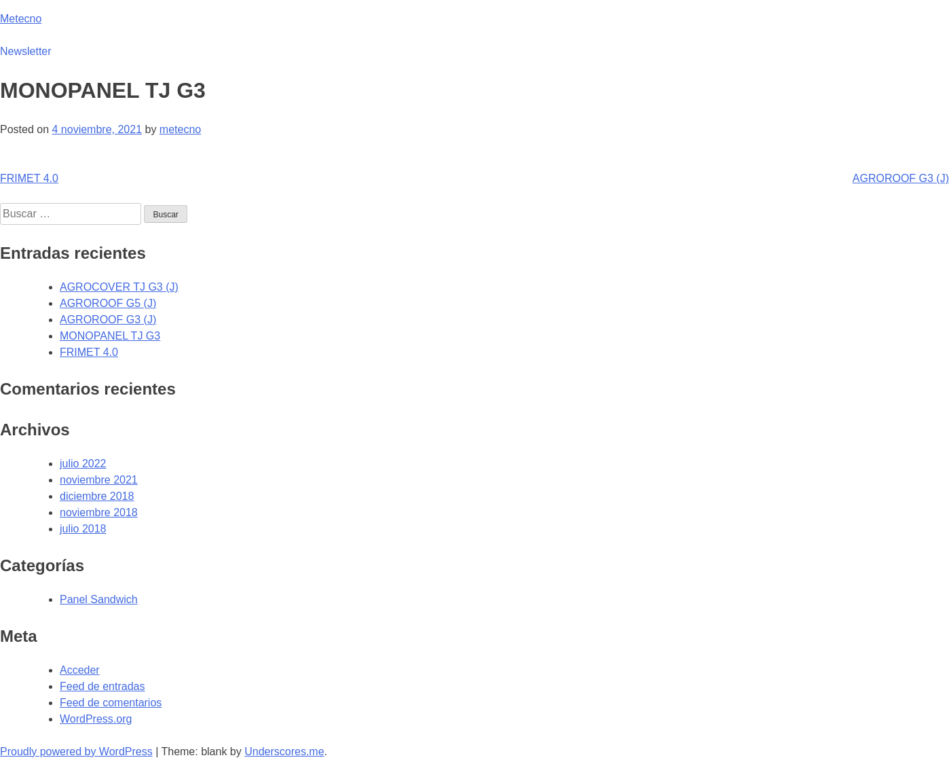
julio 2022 (83, 463)
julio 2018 (83, 529)
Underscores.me (284, 751)
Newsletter (26, 51)
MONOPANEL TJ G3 (110, 336)
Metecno (20, 18)
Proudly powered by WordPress (76, 751)
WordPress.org (96, 719)
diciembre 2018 (97, 496)
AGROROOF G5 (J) (108, 303)
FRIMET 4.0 (29, 178)
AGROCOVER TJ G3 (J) (119, 287)
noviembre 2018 (99, 512)
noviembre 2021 (99, 480)
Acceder (80, 670)
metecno (180, 129)
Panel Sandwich (99, 599)
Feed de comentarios (111, 702)
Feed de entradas (102, 686)
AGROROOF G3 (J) (901, 178)
